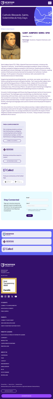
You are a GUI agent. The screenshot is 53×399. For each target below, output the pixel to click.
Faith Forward (5, 372)
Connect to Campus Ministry (9, 305)
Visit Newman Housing (12, 161)
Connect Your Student (7, 320)
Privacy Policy (4, 384)
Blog (2, 369)
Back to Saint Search (7, 29)
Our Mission (4, 355)
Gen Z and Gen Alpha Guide (8, 323)
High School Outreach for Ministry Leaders (13, 334)
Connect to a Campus (12, 140)
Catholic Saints (9, 391)
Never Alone (4, 375)
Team (2, 358)
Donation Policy (19, 384)
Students (4, 302)
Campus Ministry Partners (8, 343)
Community (4, 337)
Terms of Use (11, 384)
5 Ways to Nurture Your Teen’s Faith (10, 325)
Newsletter (4, 340)
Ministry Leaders (6, 332)
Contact (3, 360)
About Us (4, 352)
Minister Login (5, 346)
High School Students (7, 308)
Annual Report (5, 366)
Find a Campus (4, 311)
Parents (3, 317)
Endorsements (5, 363)
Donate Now (26, 396)
